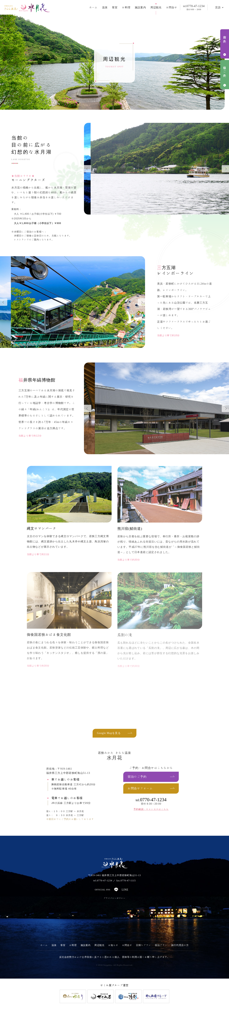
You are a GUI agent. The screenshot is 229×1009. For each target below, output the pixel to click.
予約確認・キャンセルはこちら (151, 809)
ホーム (93, 7)
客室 (115, 7)
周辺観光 (156, 7)
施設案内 (140, 7)
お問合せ (171, 7)
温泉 (105, 7)
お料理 (126, 7)
